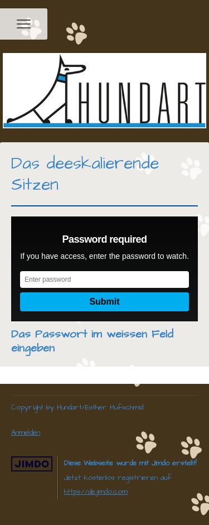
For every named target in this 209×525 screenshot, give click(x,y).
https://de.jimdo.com (96, 492)
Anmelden (25, 432)
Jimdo (31, 463)
